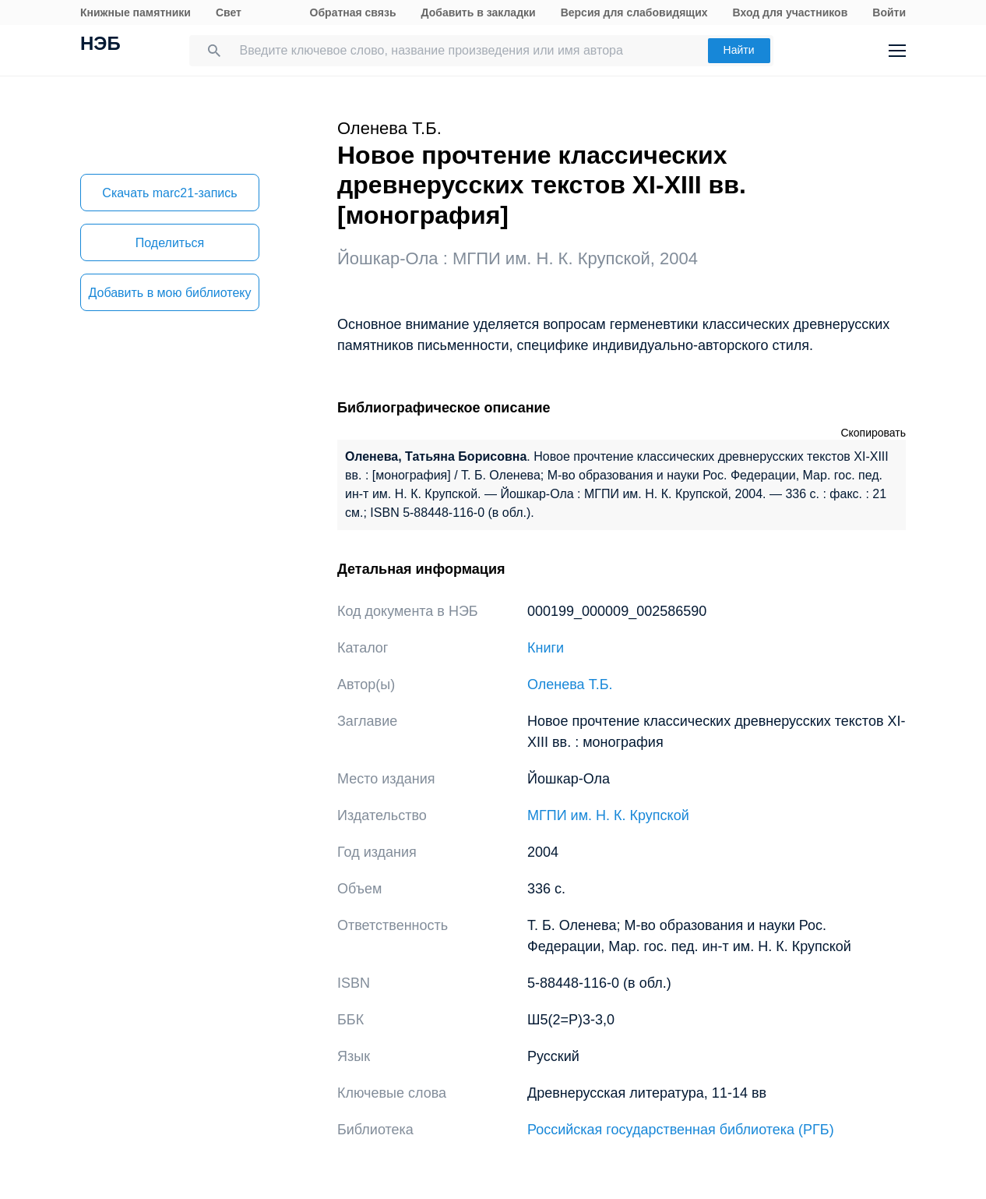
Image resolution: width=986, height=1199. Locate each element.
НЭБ (100, 45)
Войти (889, 12)
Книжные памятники (135, 12)
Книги (545, 648)
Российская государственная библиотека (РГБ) (680, 1129)
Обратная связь (353, 12)
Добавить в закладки (478, 12)
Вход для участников (790, 12)
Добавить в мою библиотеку (169, 292)
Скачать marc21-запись (169, 193)
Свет (228, 12)
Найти (739, 50)
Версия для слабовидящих (634, 12)
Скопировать (873, 432)
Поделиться (170, 242)
